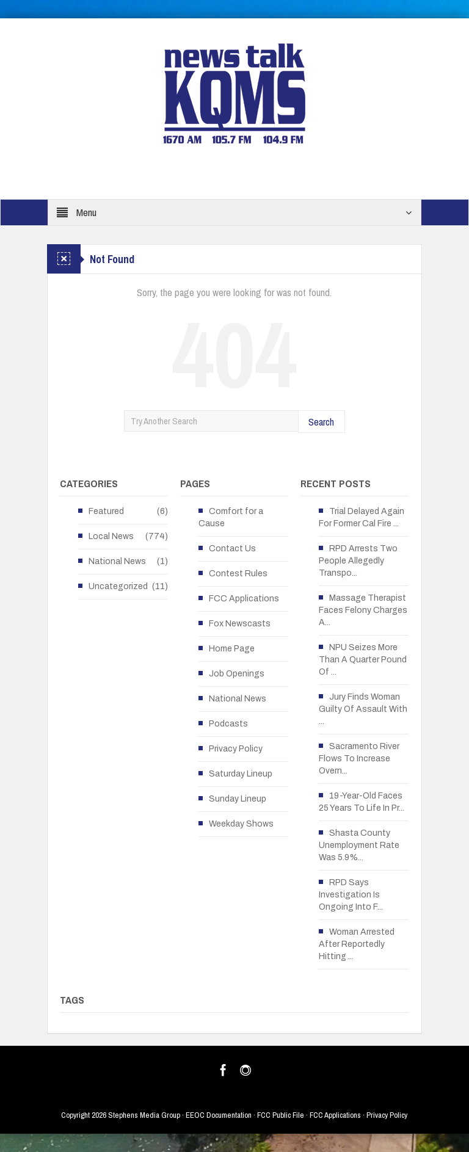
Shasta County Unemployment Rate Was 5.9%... (359, 845)
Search (321, 422)
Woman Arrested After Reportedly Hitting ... (356, 944)
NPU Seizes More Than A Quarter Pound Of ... (363, 659)
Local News (111, 536)
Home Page (232, 648)
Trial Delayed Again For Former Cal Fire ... (361, 517)
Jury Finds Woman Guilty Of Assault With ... (363, 709)
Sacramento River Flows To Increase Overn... (359, 758)
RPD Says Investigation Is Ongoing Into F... (351, 894)
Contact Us (232, 548)
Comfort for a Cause (230, 517)
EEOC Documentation (219, 1115)
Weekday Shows (241, 823)
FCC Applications (244, 598)
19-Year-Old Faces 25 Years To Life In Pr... (361, 802)
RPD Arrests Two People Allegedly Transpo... (358, 561)
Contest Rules (238, 573)
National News (117, 561)
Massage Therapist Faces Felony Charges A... (363, 610)
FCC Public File (280, 1115)
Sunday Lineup (237, 798)
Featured (106, 511)
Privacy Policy (236, 748)
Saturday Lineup (240, 773)
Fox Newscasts (240, 623)
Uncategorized (118, 586)
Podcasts (228, 723)
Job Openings (236, 673)
